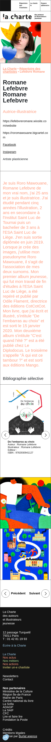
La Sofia (8, 704)
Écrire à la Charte (14, 645)
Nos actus (9, 657)
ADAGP (8, 707)
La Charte (10, 68)
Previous (5, 435)
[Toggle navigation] (5, 5)
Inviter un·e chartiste (16, 667)
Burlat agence (28, 736)
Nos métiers (11, 660)
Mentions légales (14, 733)
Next (45, 435)
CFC (6, 713)
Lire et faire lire (13, 716)
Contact (8, 679)
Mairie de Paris (13, 697)
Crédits (7, 729)
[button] (5, 737)
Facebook (9, 144)
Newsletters (10, 676)
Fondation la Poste (15, 719)
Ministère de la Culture (18, 691)
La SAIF (8, 710)
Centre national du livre (18, 701)
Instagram (9, 152)
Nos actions (10, 664)
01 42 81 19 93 (17, 639)
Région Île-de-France (17, 694)
